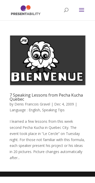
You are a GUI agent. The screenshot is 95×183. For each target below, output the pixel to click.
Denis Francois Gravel (32, 104)
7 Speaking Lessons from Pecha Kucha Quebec (46, 97)
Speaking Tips (53, 110)
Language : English (25, 110)
